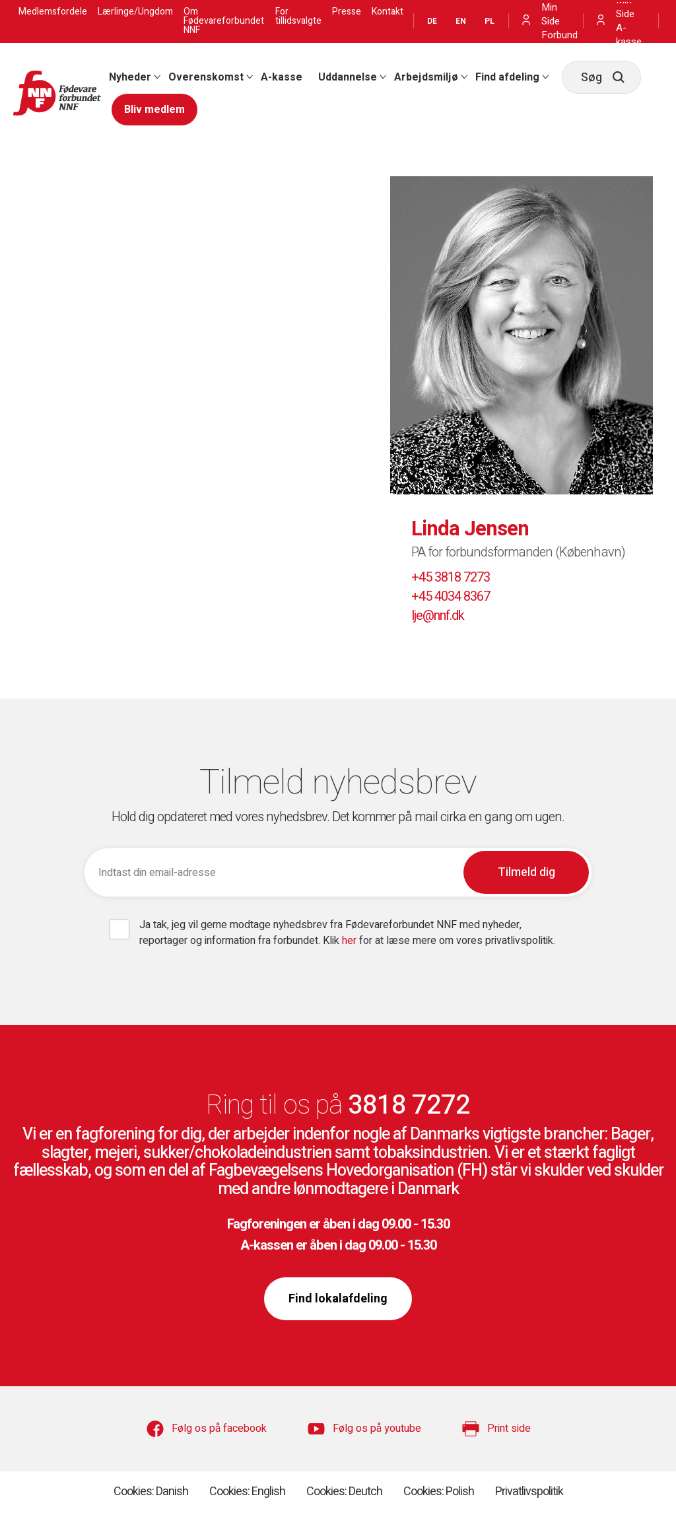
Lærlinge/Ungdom (135, 12)
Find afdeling (507, 77)
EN (461, 21)
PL (489, 21)
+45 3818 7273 (450, 577)
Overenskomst (206, 77)
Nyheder (130, 77)
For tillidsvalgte (298, 16)
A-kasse (281, 77)
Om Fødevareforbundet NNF (224, 21)
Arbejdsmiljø (426, 77)
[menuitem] (130, 77)
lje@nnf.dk (437, 615)
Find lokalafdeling (338, 1299)
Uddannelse (347, 77)
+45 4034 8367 (450, 596)
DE (432, 21)
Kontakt (387, 12)
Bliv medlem (154, 110)
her (350, 941)
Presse (346, 12)
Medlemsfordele (52, 12)
